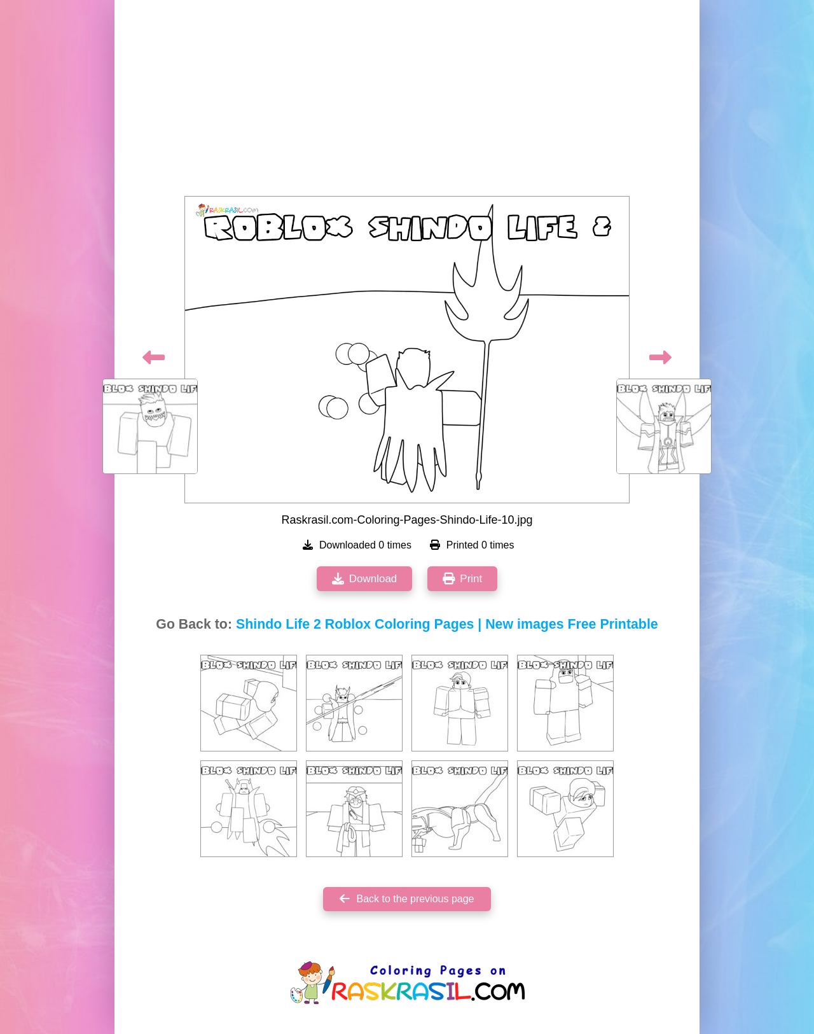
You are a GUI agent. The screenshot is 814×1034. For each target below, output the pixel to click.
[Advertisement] (407, 102)
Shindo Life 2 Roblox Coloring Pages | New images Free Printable (447, 624)
